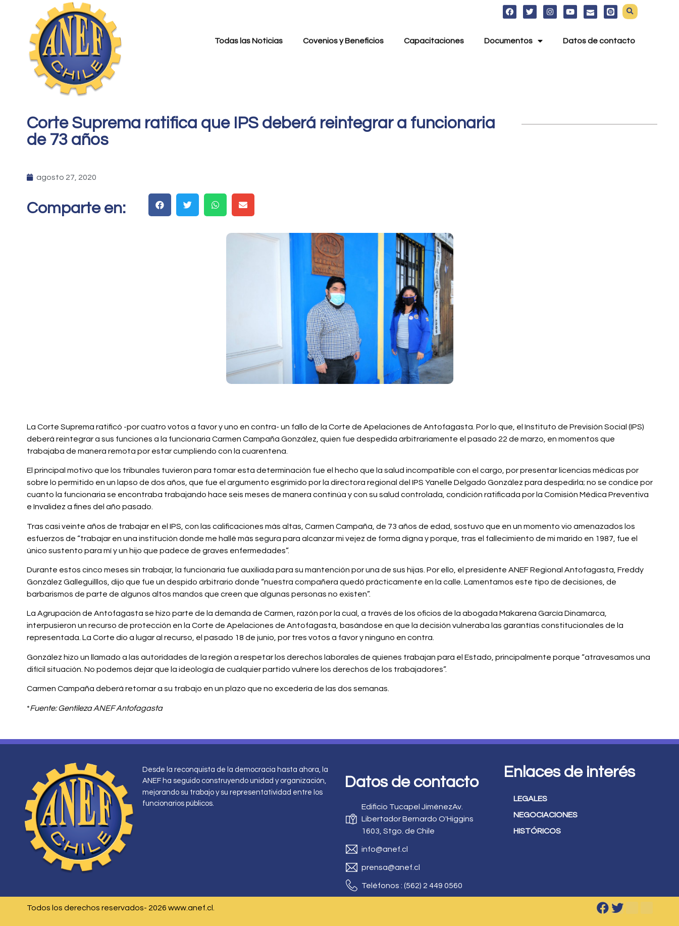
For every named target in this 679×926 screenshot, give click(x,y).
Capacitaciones (434, 29)
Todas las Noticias (249, 29)
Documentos (513, 29)
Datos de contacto (599, 29)
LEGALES (530, 799)
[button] (159, 204)
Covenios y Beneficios (343, 29)
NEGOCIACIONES (545, 815)
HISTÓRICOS (537, 831)
